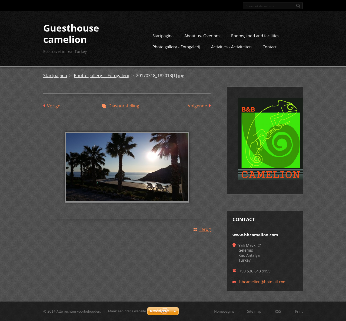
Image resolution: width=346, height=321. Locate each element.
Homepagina (224, 311)
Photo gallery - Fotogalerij (176, 46)
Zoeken (298, 6)
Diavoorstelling (123, 106)
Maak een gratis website (127, 311)
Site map (254, 311)
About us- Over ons (202, 35)
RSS (278, 311)
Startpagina (163, 35)
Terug (205, 229)
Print (299, 311)
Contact (269, 46)
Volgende (197, 106)
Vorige (53, 106)
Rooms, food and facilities (255, 35)
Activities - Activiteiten (231, 46)
